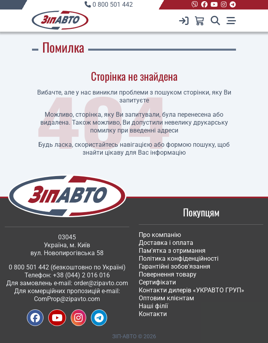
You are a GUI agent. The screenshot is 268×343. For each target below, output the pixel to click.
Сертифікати (157, 282)
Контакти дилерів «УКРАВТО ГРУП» (191, 290)
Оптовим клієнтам (166, 298)
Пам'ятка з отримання (172, 250)
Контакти (153, 314)
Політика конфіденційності (179, 258)
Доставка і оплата (166, 242)
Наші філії (153, 306)
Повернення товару (167, 274)
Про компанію (160, 235)
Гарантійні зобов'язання (174, 266)
